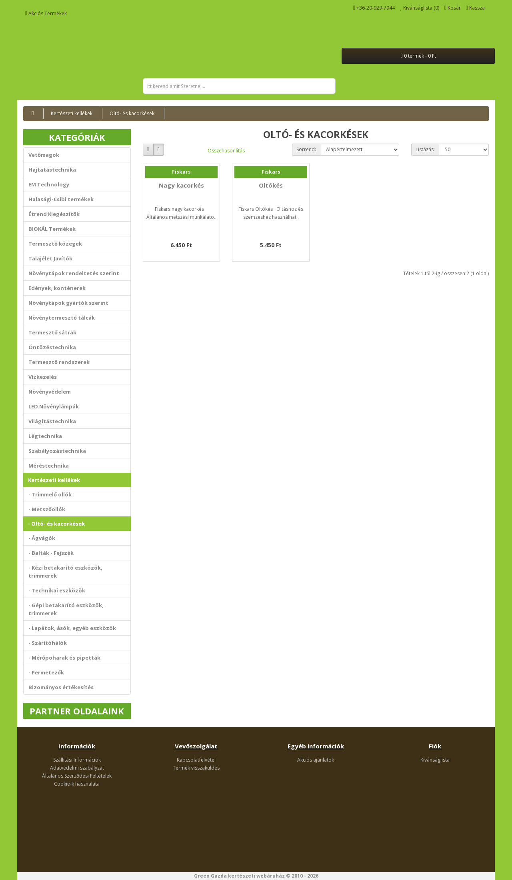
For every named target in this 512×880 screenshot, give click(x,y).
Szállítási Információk (77, 759)
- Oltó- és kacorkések (56, 523)
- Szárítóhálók (47, 642)
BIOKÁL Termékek (52, 228)
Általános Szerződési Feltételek (77, 775)
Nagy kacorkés (181, 185)
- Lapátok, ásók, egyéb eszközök (72, 628)
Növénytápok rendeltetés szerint (73, 273)
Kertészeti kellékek (71, 113)
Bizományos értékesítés (61, 687)
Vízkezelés (42, 376)
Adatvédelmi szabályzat (77, 767)
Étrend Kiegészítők (54, 214)
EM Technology (48, 184)
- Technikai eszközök (56, 590)
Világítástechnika (52, 421)
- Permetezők (46, 672)
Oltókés (271, 185)
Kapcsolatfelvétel (196, 759)
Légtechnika (45, 436)
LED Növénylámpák (53, 406)
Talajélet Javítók (50, 258)
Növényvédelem (49, 391)
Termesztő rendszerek (59, 362)
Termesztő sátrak (52, 332)
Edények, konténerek (57, 288)
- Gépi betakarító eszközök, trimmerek (66, 609)
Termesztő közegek (55, 243)
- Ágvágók (41, 538)
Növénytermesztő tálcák (61, 317)
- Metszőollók (46, 509)
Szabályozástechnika (57, 450)
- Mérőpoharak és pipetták (64, 657)
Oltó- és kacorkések (132, 113)
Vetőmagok (43, 154)
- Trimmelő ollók (50, 494)
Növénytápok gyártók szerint (68, 302)
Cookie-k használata (77, 783)
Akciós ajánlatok (315, 759)
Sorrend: (306, 149)
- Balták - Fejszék (51, 552)
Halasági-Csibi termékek (61, 199)
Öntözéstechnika (52, 347)
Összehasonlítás (226, 150)
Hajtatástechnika (52, 169)
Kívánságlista (435, 759)
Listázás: (425, 149)
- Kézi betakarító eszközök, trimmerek (65, 571)
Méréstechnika (48, 465)
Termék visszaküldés (196, 767)
